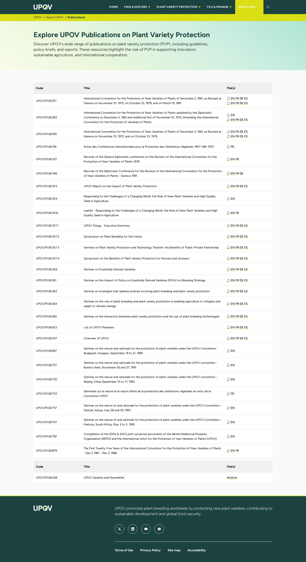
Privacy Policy (150, 550)
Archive (232, 477)
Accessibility (197, 550)
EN (233, 98)
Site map (174, 550)
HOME (113, 7)
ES (246, 98)
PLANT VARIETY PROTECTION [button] (179, 7)
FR (237, 98)
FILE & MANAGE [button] (219, 7)
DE (241, 98)
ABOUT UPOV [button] (249, 7)
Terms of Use (124, 550)
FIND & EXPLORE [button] (137, 7)
